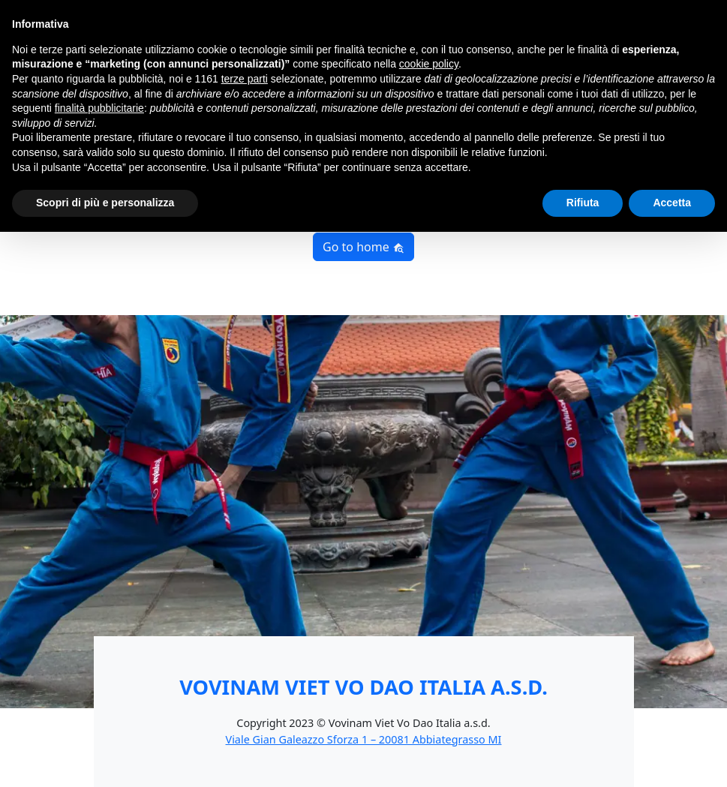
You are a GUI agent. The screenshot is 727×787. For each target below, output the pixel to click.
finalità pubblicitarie (99, 108)
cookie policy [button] (428, 64)
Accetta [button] (672, 203)
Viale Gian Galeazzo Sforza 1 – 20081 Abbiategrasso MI (364, 739)
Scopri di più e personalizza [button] (105, 203)
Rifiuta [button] (582, 203)
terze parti (244, 79)
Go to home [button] (363, 247)
